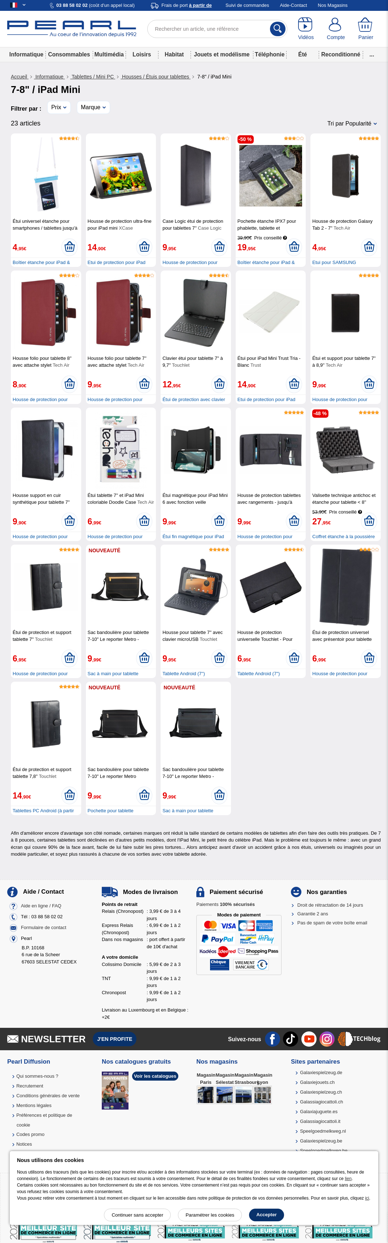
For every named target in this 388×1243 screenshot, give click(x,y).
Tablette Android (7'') (183, 673)
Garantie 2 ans (312, 913)
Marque (90, 107)
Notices (24, 1144)
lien (348, 1178)
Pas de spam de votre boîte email (332, 922)
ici (367, 1198)
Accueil (20, 77)
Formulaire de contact (43, 927)
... (372, 54)
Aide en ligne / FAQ (41, 905)
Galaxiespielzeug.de (321, 1072)
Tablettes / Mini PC (92, 77)
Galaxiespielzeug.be (321, 1141)
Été (302, 54)
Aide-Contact (293, 5)
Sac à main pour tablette (113, 673)
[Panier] (366, 29)
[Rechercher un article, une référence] (217, 29)
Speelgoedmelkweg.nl (323, 1131)
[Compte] (336, 29)
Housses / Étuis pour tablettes (156, 77)
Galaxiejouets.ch (317, 1082)
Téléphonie (269, 54)
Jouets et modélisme (221, 54)
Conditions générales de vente (48, 1095)
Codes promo (30, 1134)
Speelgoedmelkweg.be (324, 1150)
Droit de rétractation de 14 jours (330, 905)
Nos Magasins (333, 5)
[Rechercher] (277, 29)
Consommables (69, 54)
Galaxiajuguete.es (318, 1111)
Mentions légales (34, 1105)
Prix (56, 107)
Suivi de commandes (247, 5)
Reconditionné (340, 54)
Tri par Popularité (349, 123)
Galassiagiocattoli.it (320, 1121)
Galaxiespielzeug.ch (321, 1092)
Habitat (174, 54)
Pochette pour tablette (111, 810)
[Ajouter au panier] (69, 247)
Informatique (26, 54)
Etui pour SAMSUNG (334, 262)
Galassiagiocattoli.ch (321, 1101)
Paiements (225, 904)
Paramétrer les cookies (210, 1215)
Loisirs (141, 54)
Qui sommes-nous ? (37, 1076)
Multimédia (109, 54)
